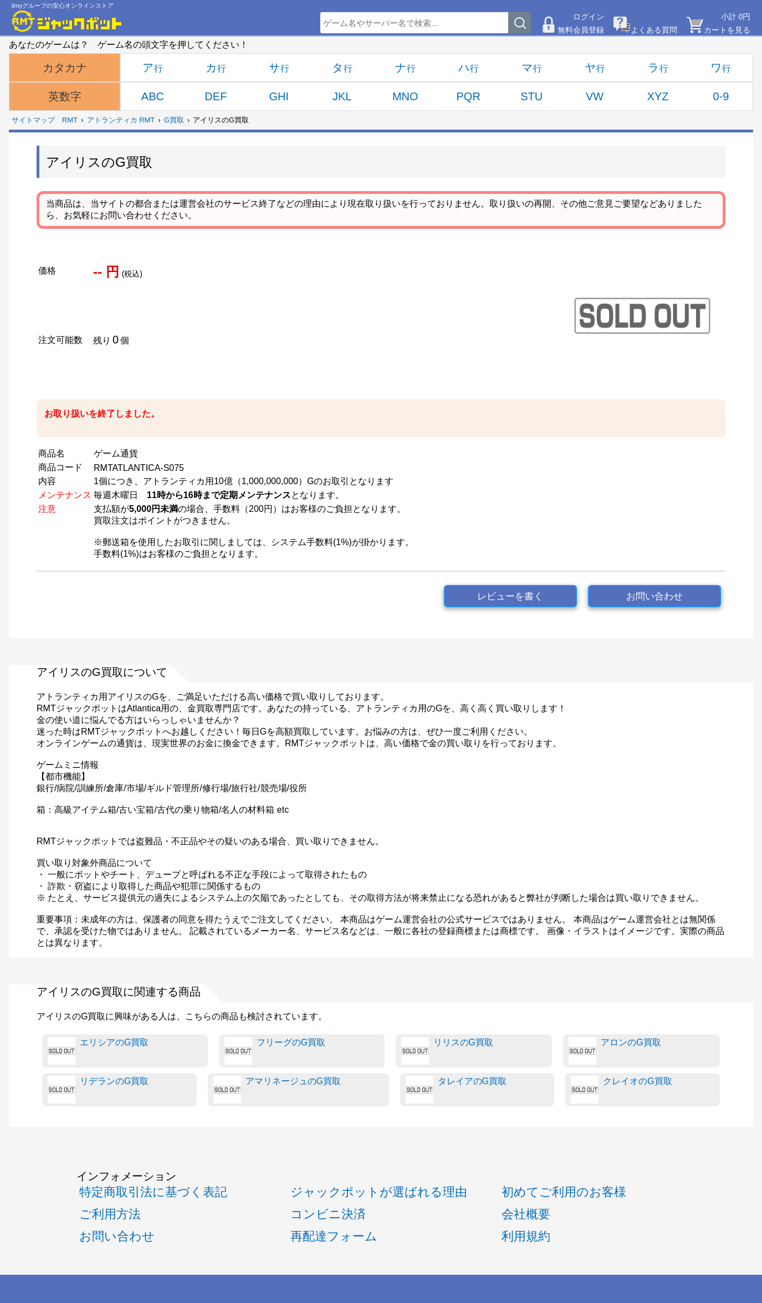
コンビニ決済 (328, 1214)
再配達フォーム (333, 1236)
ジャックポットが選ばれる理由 (378, 1192)
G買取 (174, 120)
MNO (405, 96)
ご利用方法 (110, 1214)
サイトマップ (33, 120)
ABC (152, 96)
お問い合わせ (654, 596)
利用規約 (526, 1236)
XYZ (658, 96)
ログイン (588, 16)
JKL (342, 96)
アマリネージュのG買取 (277, 1090)
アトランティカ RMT (121, 120)
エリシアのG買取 (98, 1051)
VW (595, 96)
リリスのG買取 (447, 1051)
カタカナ (65, 67)
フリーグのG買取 (274, 1051)
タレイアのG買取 (456, 1090)
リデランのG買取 (98, 1090)
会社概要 (526, 1214)
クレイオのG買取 (621, 1090)
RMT (70, 120)
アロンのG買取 (615, 1051)
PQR (468, 96)
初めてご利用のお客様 (564, 1192)
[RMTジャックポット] (67, 21)
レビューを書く (510, 596)
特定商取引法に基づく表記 (153, 1192)
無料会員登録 (581, 30)
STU (531, 96)
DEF (215, 96)
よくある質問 (654, 30)
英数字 (64, 96)
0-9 (721, 96)
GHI (279, 96)
